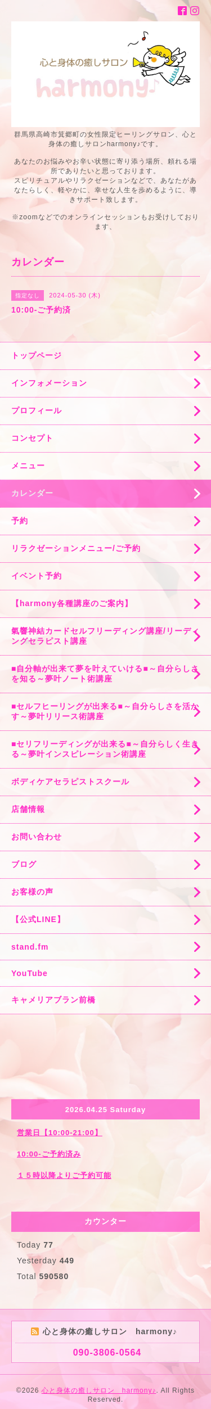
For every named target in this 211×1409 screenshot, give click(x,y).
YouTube (29, 973)
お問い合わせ (36, 836)
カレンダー (32, 493)
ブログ (24, 864)
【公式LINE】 (38, 919)
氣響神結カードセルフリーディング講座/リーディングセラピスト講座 (105, 635)
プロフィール (36, 410)
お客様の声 (32, 891)
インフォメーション (49, 382)
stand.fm (29, 946)
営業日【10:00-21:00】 (59, 1132)
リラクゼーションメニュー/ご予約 (76, 548)
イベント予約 (36, 575)
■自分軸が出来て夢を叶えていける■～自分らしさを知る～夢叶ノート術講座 (105, 673)
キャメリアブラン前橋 (53, 999)
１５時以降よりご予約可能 (64, 1175)
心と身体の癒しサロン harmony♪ (99, 1390)
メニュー (28, 465)
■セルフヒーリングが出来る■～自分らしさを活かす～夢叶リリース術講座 (105, 711)
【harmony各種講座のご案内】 (72, 603)
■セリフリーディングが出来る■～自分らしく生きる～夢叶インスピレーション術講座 (105, 748)
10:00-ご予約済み (49, 1154)
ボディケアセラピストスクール (70, 781)
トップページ (36, 355)
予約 (19, 520)
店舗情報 (28, 809)
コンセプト (32, 437)
